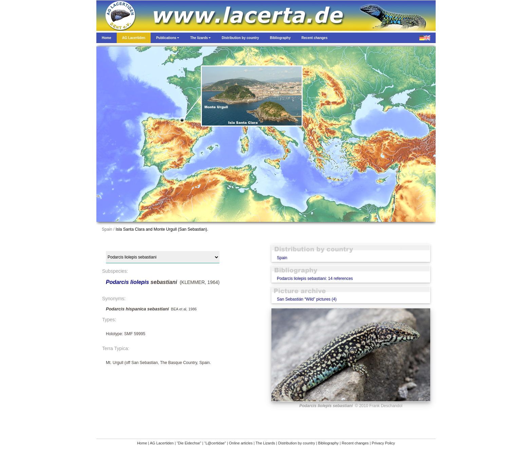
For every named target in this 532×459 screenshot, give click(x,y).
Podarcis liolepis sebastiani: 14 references (315, 278)
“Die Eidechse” (189, 443)
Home (142, 443)
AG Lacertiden (162, 443)
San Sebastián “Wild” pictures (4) (307, 299)
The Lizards (265, 443)
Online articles (241, 443)
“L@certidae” (215, 443)
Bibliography (328, 443)
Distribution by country (296, 443)
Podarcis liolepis (127, 282)
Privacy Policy (383, 443)
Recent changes (355, 443)
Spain (282, 257)
